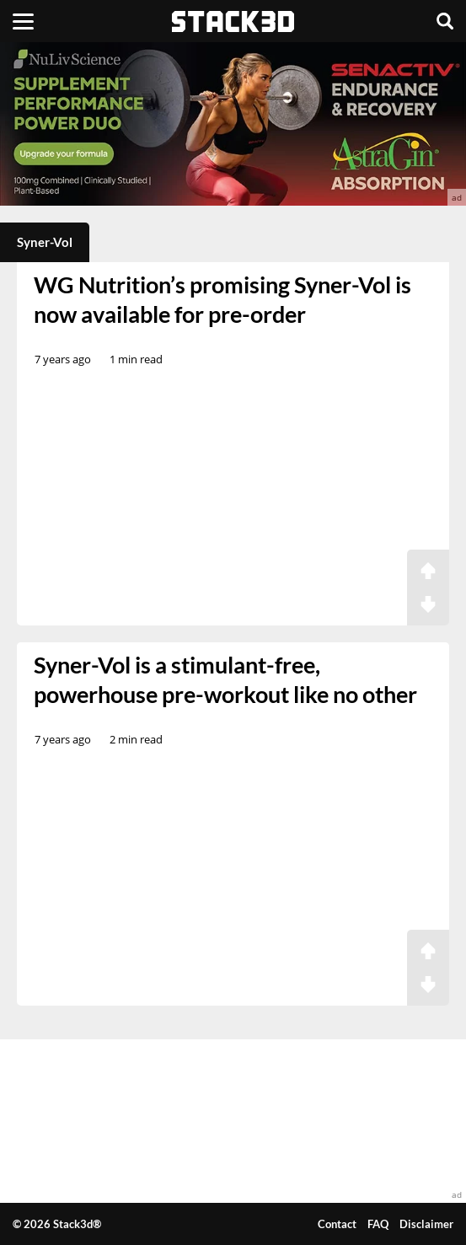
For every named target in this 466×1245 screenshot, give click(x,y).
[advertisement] (233, 124)
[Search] (445, 21)
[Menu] (23, 21)
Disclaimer (426, 1224)
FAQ (377, 1224)
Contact (337, 1224)
